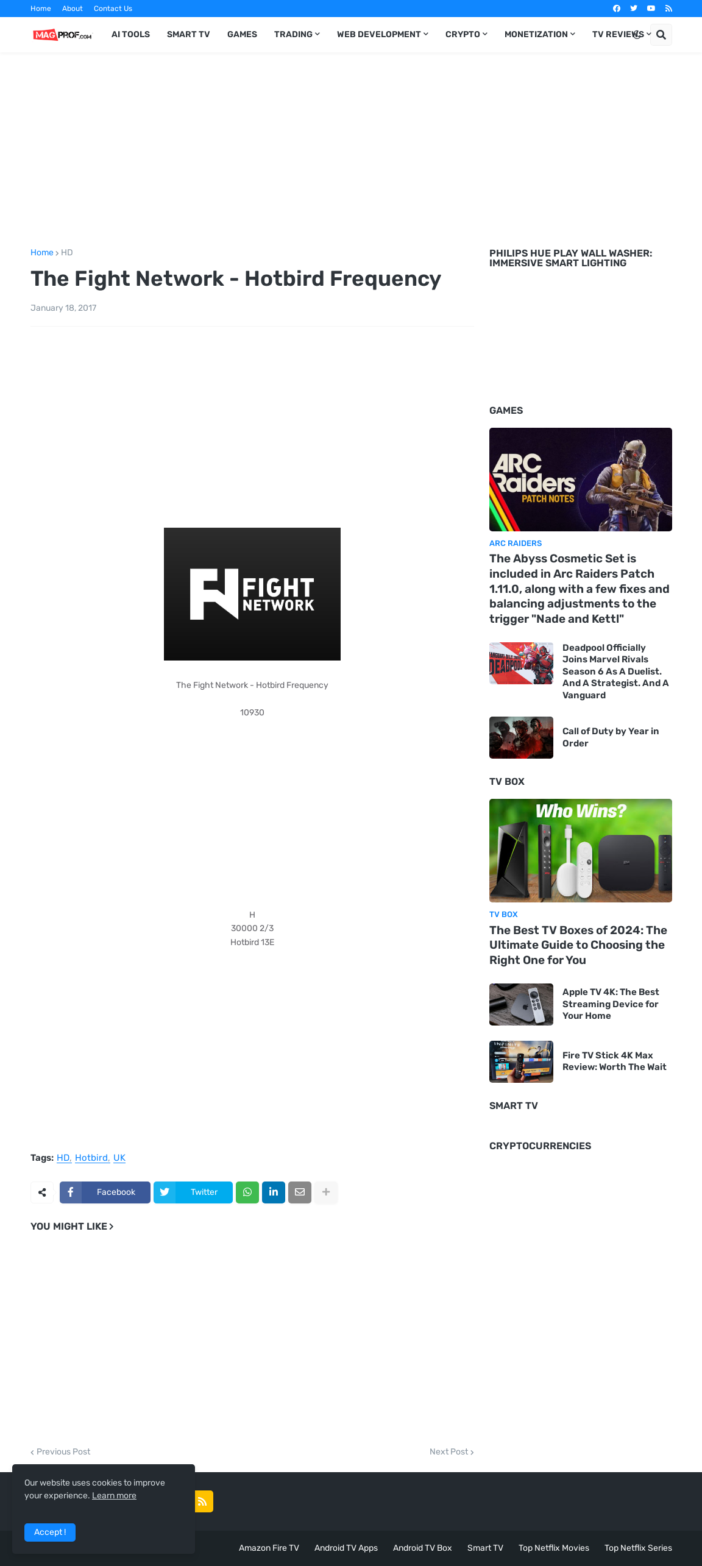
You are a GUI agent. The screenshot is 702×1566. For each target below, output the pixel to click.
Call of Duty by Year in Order (610, 737)
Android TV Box (422, 1548)
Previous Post (63, 1452)
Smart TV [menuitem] (188, 34)
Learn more (114, 1495)
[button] (636, 35)
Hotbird (91, 1158)
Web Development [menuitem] (379, 34)
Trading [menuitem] (293, 34)
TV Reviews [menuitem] (618, 34)
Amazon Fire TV (269, 1548)
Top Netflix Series (638, 1548)
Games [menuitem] (242, 34)
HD (67, 253)
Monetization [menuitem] (536, 34)
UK (119, 1158)
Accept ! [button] (50, 1532)
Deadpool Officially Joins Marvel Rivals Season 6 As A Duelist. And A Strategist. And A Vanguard (615, 671)
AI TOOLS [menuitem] (131, 34)
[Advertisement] (351, 148)
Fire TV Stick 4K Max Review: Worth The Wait (614, 1061)
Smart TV (485, 1548)
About (72, 8)
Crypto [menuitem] (462, 34)
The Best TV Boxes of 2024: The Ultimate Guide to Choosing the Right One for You (578, 945)
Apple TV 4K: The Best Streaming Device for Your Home (610, 1004)
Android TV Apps (346, 1548)
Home (40, 8)
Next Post (449, 1452)
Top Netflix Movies (554, 1548)
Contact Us (113, 8)
